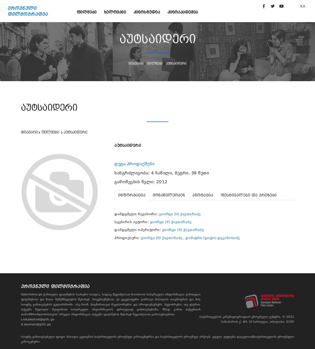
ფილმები (87, 12)
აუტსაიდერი (176, 63)
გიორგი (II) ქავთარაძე (180, 214)
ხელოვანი (115, 12)
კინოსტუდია (147, 12)
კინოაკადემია (183, 12)
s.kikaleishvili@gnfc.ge (37, 319)
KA (302, 6)
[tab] (131, 195)
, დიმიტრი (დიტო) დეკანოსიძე (211, 238)
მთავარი (135, 63)
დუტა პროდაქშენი (135, 163)
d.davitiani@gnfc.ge (36, 324)
